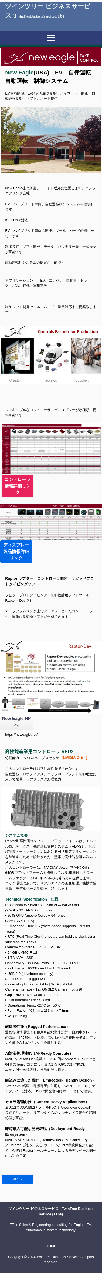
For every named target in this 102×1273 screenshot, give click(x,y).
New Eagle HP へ (16, 721)
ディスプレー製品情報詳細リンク (16, 551)
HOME (51, 1246)
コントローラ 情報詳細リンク (19, 486)
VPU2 (19, 1179)
